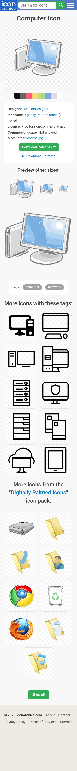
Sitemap (66, 722)
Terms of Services (42, 722)
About (50, 715)
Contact (64, 715)
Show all (38, 695)
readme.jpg (34, 138)
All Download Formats (38, 156)
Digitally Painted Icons (40, 115)
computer (32, 287)
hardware (54, 287)
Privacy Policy (14, 722)
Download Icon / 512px (39, 147)
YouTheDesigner (35, 109)
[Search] (60, 5)
